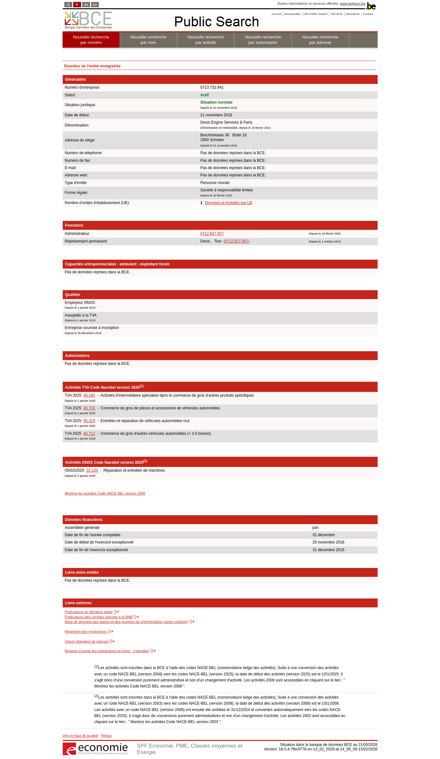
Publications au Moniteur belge (89, 612)
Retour (106, 735)
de (86, 4)
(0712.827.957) (236, 241)
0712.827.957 (212, 233)
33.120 (92, 470)
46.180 (89, 395)
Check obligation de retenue (86, 641)
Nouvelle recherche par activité (206, 40)
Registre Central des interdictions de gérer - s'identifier (107, 651)
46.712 (89, 433)
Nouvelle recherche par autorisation (263, 40)
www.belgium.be (352, 3)
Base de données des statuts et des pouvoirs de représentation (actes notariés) (126, 622)
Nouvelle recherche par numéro (91, 40)
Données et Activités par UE (228, 203)
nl (68, 4)
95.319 (89, 421)
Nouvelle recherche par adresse (320, 40)
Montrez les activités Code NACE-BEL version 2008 (105, 493)
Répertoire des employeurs (86, 631)
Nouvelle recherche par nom (148, 40)
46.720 (89, 408)
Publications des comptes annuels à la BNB (99, 617)
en (95, 4)
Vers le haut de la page (81, 735)
